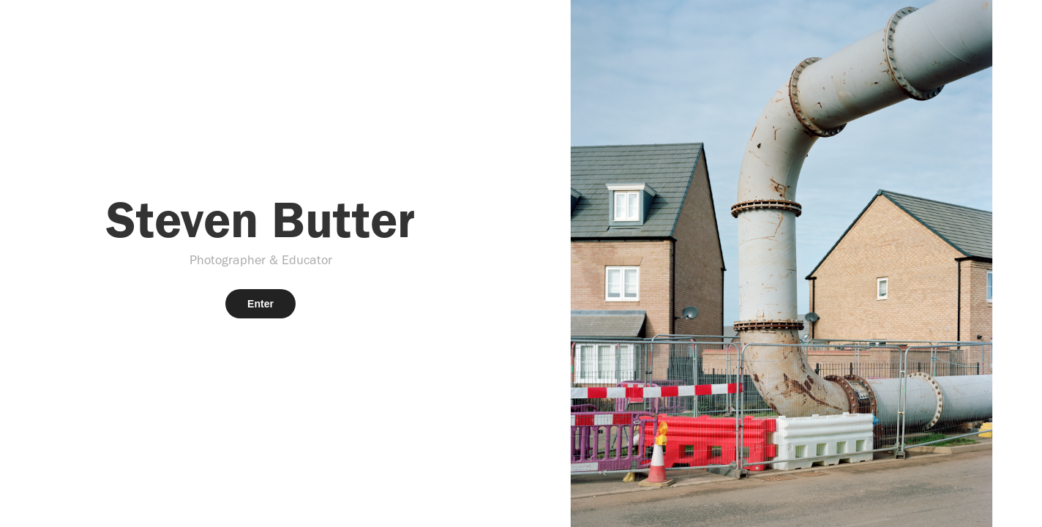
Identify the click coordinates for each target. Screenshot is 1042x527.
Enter (260, 304)
